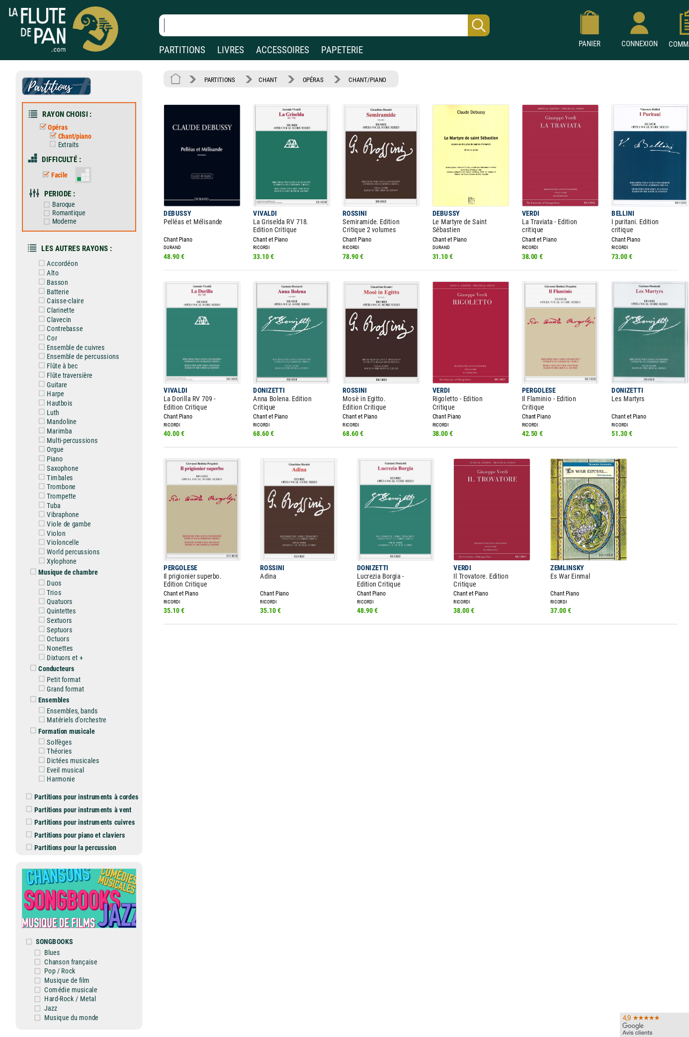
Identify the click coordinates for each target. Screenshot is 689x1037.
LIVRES (230, 50)
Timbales (54, 476)
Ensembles (48, 698)
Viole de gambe (63, 523)
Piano (49, 458)
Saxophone (56, 467)
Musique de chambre (61, 571)
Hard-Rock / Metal (70, 997)
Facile (53, 174)
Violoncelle (57, 541)
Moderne (58, 221)
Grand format (59, 688)
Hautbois (54, 402)
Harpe (49, 393)
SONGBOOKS (54, 940)
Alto (47, 272)
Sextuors (53, 619)
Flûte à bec (56, 365)
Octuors (52, 638)
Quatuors (54, 601)
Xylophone (56, 560)
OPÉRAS (312, 79)
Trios (48, 591)
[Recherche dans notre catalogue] (324, 25)
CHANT (267, 79)
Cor (46, 337)
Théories (53, 750)
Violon (50, 532)
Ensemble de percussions (77, 356)
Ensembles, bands (66, 709)
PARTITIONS (182, 50)
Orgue (49, 448)
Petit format (58, 678)
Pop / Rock (60, 969)
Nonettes (54, 647)
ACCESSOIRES (282, 50)
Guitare (51, 384)
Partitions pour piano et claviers (75, 833)
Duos (48, 582)
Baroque (57, 204)
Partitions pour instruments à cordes (82, 795)
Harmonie (55, 778)
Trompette (55, 495)
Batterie (52, 291)
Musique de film (67, 978)
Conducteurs (50, 667)
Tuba (48, 504)
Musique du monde (72, 1016)
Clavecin (53, 319)
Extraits (62, 145)
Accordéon (56, 263)
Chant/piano (68, 136)
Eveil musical (59, 769)
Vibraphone (57, 514)
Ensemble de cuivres (70, 347)
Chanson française (71, 960)
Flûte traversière (63, 374)
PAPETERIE (342, 50)
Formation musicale (60, 730)
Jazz (51, 1006)
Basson (51, 281)
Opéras (52, 127)
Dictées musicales (67, 759)
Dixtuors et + (59, 656)
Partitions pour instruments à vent (78, 808)
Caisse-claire (59, 300)
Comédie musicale (71, 988)
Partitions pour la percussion (71, 846)
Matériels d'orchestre (70, 719)
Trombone (55, 486)
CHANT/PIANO (367, 79)
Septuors (54, 628)
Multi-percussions (66, 439)
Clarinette (55, 309)
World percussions (67, 551)
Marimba (53, 430)
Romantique (63, 213)
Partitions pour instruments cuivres (80, 821)
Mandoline (56, 421)
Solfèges (53, 741)
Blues (52, 951)
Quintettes (55, 610)
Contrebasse (59, 328)
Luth (47, 412)
